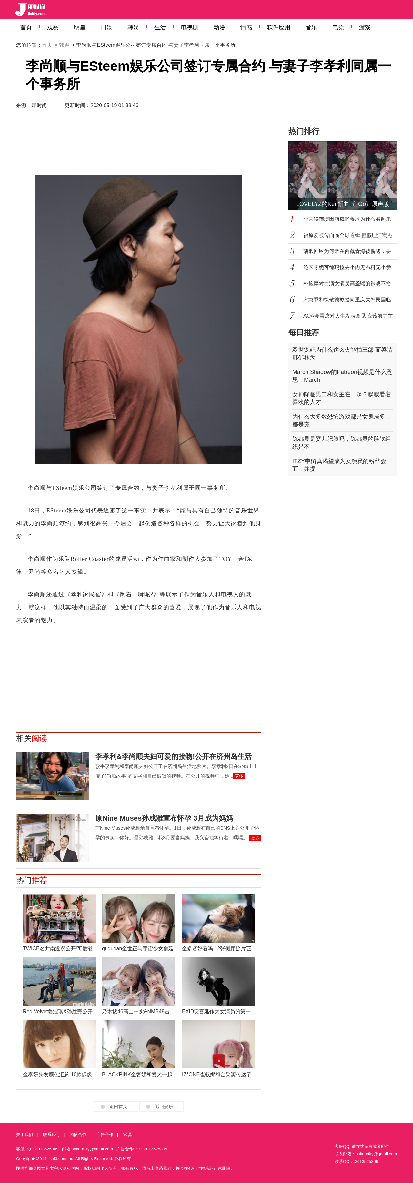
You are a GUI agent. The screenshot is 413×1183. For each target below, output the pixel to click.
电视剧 (189, 27)
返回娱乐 (164, 1106)
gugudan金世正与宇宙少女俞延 (138, 948)
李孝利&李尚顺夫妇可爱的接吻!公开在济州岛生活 (173, 757)
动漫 (219, 27)
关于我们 (24, 1134)
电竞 (338, 27)
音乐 (311, 27)
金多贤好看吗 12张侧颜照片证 (216, 948)
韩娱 (133, 27)
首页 (26, 27)
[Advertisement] (138, 143)
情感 (246, 27)
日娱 (106, 27)
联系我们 (51, 1134)
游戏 (365, 27)
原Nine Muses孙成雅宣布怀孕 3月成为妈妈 (164, 818)
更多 (239, 776)
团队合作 (78, 1134)
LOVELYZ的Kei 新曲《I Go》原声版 (342, 204)
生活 (160, 27)
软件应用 (278, 27)
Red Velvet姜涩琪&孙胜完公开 (58, 1011)
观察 (53, 27)
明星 (80, 27)
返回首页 (118, 1106)
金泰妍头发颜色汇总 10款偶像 (57, 1074)
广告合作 (104, 1134)
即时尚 (39, 105)
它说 (127, 1134)
